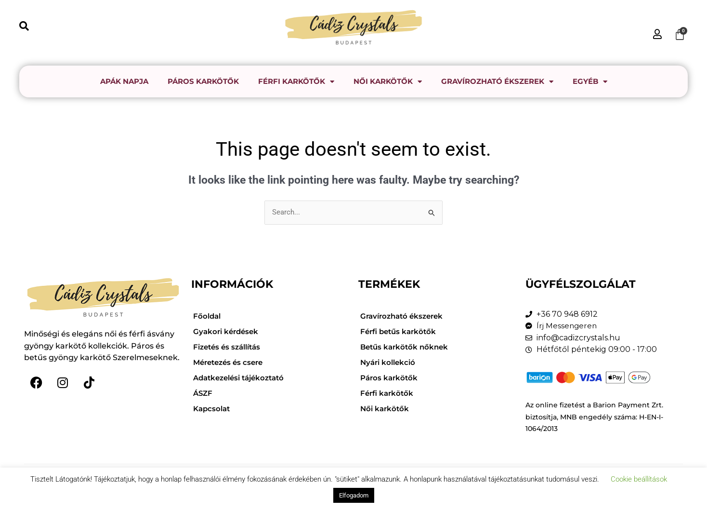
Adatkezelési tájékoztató (242, 377)
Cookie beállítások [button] (639, 479)
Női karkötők (388, 81)
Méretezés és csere (230, 362)
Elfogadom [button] (353, 495)
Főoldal (208, 316)
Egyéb (590, 81)
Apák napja (124, 81)
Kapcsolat (213, 408)
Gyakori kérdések (227, 331)
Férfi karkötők (296, 81)
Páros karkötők (203, 81)
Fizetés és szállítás (229, 346)
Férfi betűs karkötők (400, 331)
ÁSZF (203, 393)
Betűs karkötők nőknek (406, 346)
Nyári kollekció (389, 362)
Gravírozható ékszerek (497, 81)
